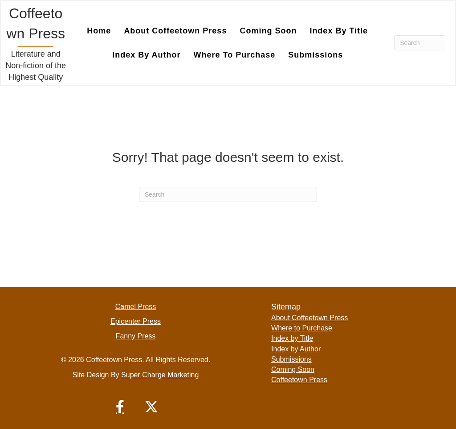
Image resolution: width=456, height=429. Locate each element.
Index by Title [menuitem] (338, 30)
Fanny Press (136, 336)
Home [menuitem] (99, 30)
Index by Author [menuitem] (146, 54)
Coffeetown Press (299, 380)
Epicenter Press (135, 321)
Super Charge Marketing (160, 375)
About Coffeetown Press (309, 318)
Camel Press (135, 306)
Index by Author (296, 349)
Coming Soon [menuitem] (268, 30)
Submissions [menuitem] (315, 54)
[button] (120, 406)
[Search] (419, 42)
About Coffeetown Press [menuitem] (175, 30)
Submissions (291, 359)
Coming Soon (292, 369)
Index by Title (292, 338)
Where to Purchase (301, 328)
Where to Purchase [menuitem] (235, 54)
